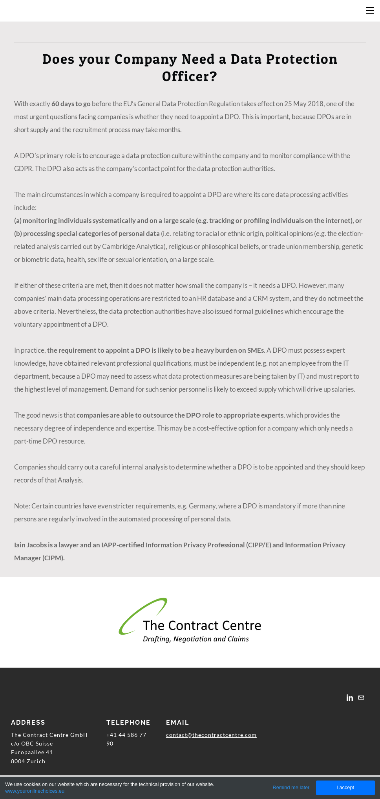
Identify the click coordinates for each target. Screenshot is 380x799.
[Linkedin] (350, 697)
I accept (345, 787)
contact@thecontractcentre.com (211, 734)
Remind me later (290, 787)
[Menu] (370, 10)
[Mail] (361, 697)
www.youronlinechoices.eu (34, 791)
